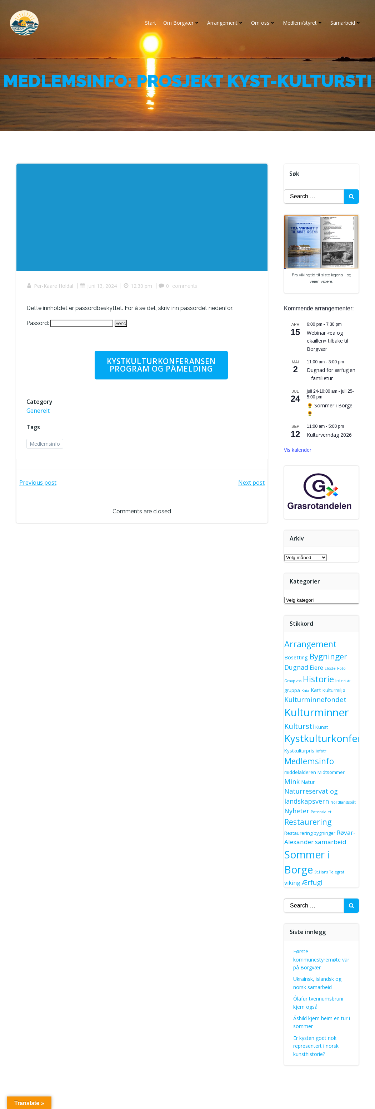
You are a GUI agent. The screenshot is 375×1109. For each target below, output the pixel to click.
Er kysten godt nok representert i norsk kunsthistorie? (316, 1046)
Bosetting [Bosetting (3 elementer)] (296, 658)
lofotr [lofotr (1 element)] (321, 751)
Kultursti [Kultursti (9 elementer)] (299, 726)
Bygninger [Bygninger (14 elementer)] (329, 657)
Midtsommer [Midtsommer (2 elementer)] (331, 773)
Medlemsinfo (45, 446)
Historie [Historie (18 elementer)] (318, 679)
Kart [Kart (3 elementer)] (316, 690)
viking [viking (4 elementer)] (293, 883)
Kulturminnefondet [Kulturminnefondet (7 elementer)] (316, 700)
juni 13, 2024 (99, 287)
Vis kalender (298, 450)
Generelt (38, 413)
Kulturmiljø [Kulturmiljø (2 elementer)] (334, 690)
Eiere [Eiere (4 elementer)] (317, 668)
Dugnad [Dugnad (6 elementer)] (297, 668)
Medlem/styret (302, 23)
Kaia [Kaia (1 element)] (306, 690)
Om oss (262, 23)
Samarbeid (345, 23)
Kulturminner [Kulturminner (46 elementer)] (317, 713)
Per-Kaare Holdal (50, 287)
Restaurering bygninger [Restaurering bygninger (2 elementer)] (310, 833)
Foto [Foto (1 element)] (342, 669)
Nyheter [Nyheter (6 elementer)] (297, 811)
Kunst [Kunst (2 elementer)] (322, 727)
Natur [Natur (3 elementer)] (308, 782)
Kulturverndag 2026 (329, 435)
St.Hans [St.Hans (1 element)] (321, 872)
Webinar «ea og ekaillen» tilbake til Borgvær (328, 341)
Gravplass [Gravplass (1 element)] (293, 681)
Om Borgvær (180, 23)
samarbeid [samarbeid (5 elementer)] (331, 842)
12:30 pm (138, 287)
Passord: (70, 324)
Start (149, 23)
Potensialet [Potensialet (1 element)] (321, 812)
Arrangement (224, 23)
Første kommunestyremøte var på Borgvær (322, 960)
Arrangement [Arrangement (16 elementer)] (311, 644)
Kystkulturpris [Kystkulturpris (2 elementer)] (300, 751)
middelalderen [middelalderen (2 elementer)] (300, 773)
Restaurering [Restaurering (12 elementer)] (308, 822)
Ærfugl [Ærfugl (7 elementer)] (312, 882)
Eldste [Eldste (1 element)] (330, 669)
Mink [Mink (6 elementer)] (292, 782)
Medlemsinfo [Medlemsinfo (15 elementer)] (309, 761)
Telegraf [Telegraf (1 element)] (337, 872)
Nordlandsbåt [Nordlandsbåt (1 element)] (343, 802)
